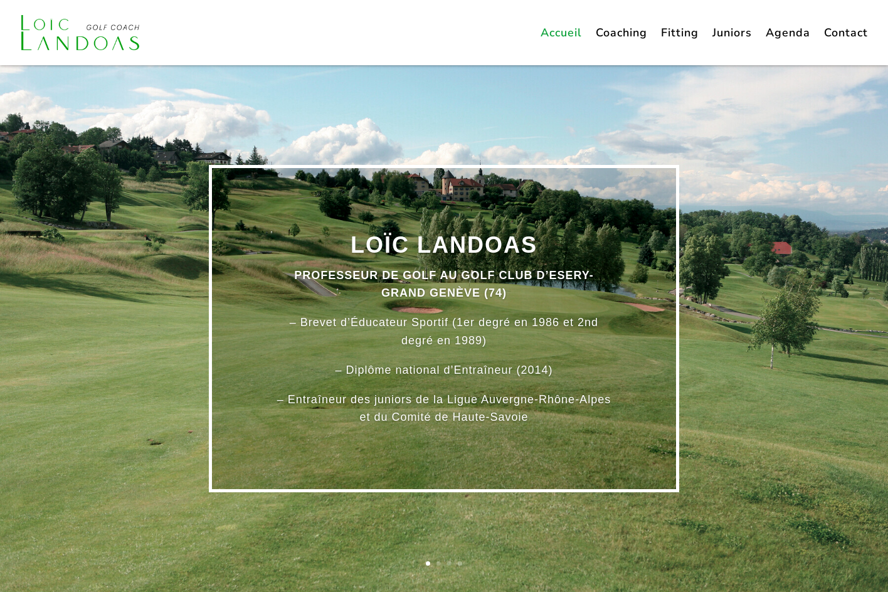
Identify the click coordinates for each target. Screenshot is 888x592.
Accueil (561, 34)
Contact (846, 34)
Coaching (621, 34)
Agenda (788, 34)
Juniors (732, 34)
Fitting (680, 34)
